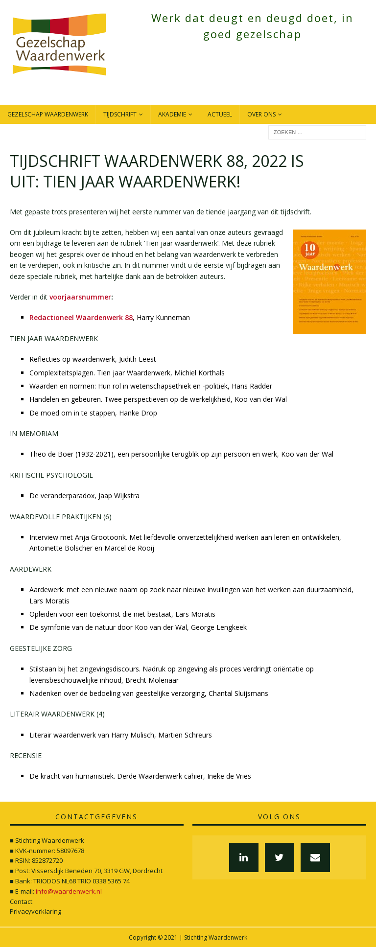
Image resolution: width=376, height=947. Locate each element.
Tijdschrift (120, 114)
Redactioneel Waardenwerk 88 (81, 317)
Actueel (220, 114)
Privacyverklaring (35, 911)
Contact (21, 901)
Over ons (261, 114)
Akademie (172, 114)
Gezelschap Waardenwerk (47, 114)
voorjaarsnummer (80, 296)
